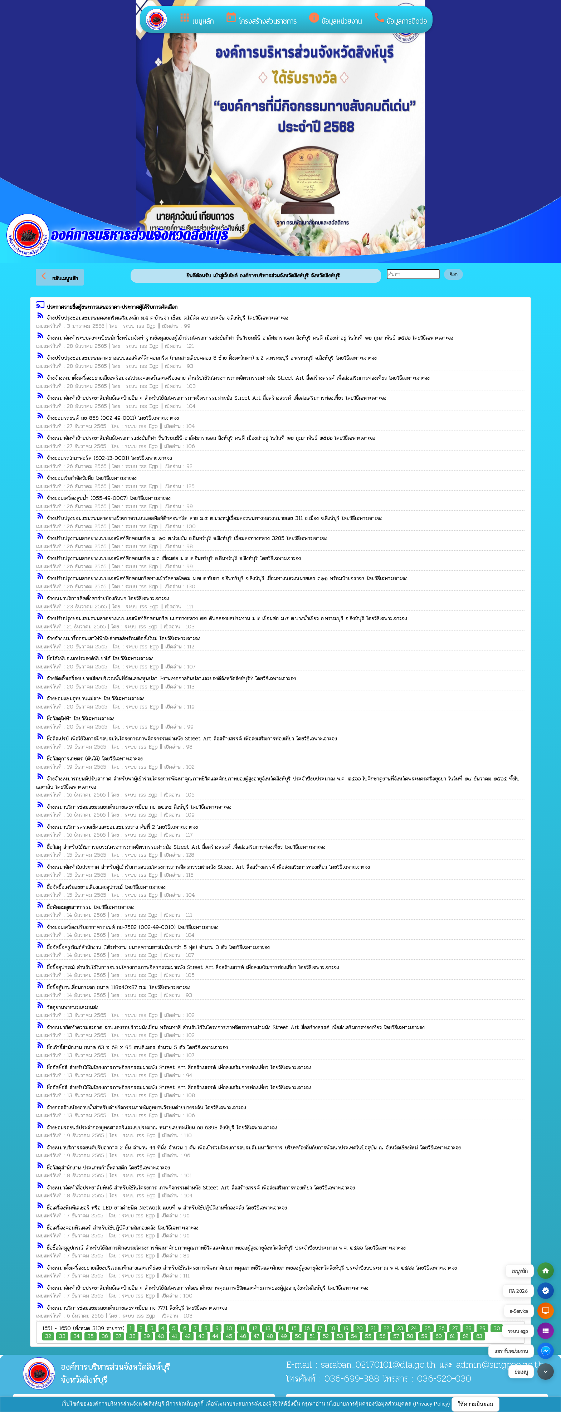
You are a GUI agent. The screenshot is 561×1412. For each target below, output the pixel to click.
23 (400, 1328)
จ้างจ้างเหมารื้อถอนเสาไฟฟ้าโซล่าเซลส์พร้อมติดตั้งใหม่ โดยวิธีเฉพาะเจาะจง (123, 638)
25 (428, 1328)
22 (386, 1328)
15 (294, 1328)
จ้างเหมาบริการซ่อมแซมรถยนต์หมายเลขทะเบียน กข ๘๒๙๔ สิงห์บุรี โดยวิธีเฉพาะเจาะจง (139, 807)
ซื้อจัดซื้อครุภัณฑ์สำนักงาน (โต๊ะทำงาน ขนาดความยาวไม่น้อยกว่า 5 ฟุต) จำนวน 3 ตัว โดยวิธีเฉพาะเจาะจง (158, 947)
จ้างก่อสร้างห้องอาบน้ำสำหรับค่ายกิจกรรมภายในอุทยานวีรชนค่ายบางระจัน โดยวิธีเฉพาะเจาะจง (146, 1107)
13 (267, 1328)
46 (243, 1336)
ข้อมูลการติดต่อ (400, 18)
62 (465, 1336)
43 (202, 1336)
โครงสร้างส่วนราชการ (261, 18)
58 (410, 1336)
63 (479, 1336)
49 (284, 1336)
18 (332, 1328)
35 (90, 1336)
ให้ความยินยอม (475, 1404)
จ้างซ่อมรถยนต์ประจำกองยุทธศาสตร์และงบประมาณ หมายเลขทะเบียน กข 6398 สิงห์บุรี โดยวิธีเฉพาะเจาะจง (162, 1127)
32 (48, 1336)
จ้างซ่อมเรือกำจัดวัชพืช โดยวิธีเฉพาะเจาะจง (92, 478)
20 (359, 1328)
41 (174, 1336)
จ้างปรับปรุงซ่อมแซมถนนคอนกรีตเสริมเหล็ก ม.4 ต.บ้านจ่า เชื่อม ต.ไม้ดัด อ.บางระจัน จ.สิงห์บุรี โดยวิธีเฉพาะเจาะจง (167, 317)
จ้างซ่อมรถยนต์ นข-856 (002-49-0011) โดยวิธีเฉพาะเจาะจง (113, 418)
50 (298, 1336)
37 (118, 1336)
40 (161, 1336)
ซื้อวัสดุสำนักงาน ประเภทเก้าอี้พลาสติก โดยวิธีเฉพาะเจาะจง (108, 1167)
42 (188, 1336)
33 (62, 1336)
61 (452, 1336)
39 (146, 1336)
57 (396, 1336)
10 (229, 1328)
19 (345, 1328)
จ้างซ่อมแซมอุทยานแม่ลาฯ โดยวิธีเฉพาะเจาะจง (96, 698)
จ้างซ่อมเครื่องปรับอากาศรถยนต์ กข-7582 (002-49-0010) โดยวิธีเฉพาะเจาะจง (133, 927)
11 (242, 1328)
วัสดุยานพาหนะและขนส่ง (72, 1007)
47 (256, 1336)
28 (468, 1328)
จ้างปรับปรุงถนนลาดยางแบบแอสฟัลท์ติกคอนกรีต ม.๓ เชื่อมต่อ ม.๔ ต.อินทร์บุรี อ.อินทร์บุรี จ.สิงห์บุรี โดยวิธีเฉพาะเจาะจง (174, 558)
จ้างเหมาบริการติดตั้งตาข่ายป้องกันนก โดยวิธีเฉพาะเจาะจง (108, 598)
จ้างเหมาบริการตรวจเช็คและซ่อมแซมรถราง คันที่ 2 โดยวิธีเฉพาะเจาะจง (122, 827)
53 (340, 1336)
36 (105, 1336)
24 (414, 1328)
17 (319, 1328)
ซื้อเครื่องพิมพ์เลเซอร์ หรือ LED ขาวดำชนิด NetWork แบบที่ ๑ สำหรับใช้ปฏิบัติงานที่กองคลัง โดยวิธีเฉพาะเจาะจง (167, 1207)
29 (482, 1328)
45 (229, 1336)
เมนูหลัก (196, 18)
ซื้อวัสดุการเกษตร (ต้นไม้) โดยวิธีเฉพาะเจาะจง (95, 758)
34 (76, 1336)
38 (132, 1336)
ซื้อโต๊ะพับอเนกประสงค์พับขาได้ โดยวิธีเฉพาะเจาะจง (100, 658)
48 (270, 1336)
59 (424, 1336)
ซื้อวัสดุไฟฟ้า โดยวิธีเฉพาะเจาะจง (80, 718)
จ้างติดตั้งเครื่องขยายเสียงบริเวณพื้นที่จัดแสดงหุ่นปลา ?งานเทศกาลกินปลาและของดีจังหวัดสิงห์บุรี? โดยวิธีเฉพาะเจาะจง (171, 678)
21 (373, 1328)
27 (455, 1328)
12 (254, 1328)
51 (312, 1336)
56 (382, 1336)
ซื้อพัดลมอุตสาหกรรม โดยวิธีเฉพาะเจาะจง (91, 907)
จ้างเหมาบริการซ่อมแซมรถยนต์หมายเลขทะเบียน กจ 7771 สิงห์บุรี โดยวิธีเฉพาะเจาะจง (137, 1308)
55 (368, 1336)
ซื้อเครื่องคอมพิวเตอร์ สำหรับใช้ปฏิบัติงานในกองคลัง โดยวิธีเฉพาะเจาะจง (123, 1227)
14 (280, 1328)
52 (326, 1336)
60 (438, 1336)
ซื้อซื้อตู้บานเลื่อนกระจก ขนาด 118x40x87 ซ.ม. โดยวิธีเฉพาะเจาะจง (118, 987)
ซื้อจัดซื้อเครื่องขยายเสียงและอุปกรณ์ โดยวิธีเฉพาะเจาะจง (106, 887)
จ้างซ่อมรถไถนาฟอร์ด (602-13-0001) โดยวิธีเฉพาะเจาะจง (109, 458)
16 (306, 1328)
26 (441, 1328)
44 (215, 1336)
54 (354, 1336)
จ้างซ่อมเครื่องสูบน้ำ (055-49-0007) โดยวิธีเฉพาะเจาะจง (109, 498)
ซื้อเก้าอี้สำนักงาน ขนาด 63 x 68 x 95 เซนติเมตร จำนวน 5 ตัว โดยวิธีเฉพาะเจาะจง (137, 1047)
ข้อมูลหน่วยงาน (335, 18)
